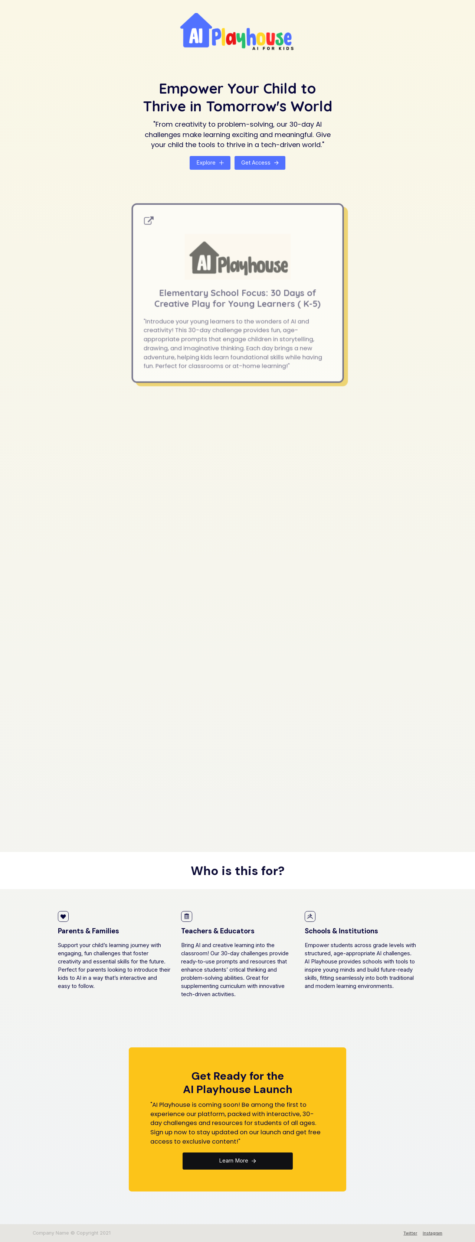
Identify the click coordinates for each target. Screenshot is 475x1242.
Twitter (410, 1233)
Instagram (432, 1233)
